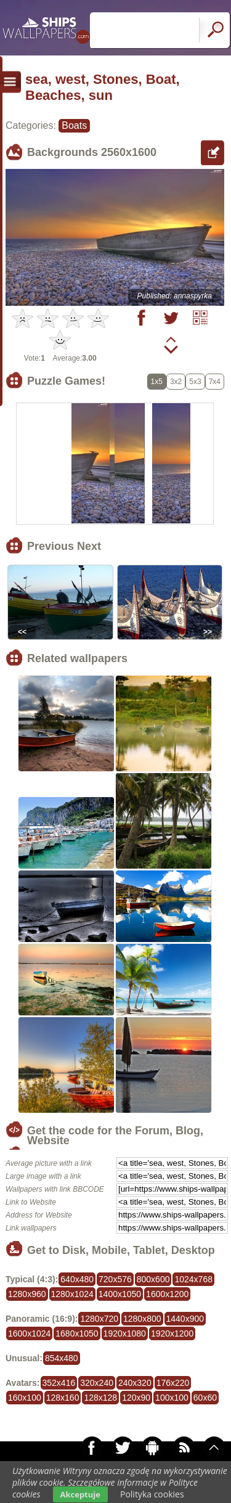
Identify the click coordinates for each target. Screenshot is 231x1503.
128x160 (62, 1398)
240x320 (135, 1383)
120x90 (136, 1398)
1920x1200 (172, 1333)
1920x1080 (124, 1333)
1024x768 (193, 1279)
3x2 (176, 381)
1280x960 (27, 1294)
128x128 (100, 1398)
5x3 (195, 381)
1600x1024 (29, 1333)
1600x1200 (167, 1294)
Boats (74, 125)
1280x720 (99, 1319)
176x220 (173, 1383)
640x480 (77, 1279)
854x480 (61, 1358)
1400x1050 (120, 1294)
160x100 (24, 1398)
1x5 (157, 381)
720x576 (115, 1279)
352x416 (59, 1383)
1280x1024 (72, 1294)
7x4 (215, 381)
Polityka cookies (152, 1494)
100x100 (171, 1398)
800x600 (153, 1279)
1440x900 (185, 1319)
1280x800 (142, 1319)
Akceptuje (80, 1494)
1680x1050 (76, 1333)
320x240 (96, 1383)
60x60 (205, 1398)
